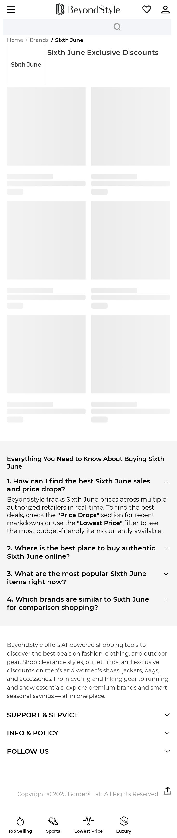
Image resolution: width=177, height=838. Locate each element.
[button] (146, 9)
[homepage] (88, 9)
